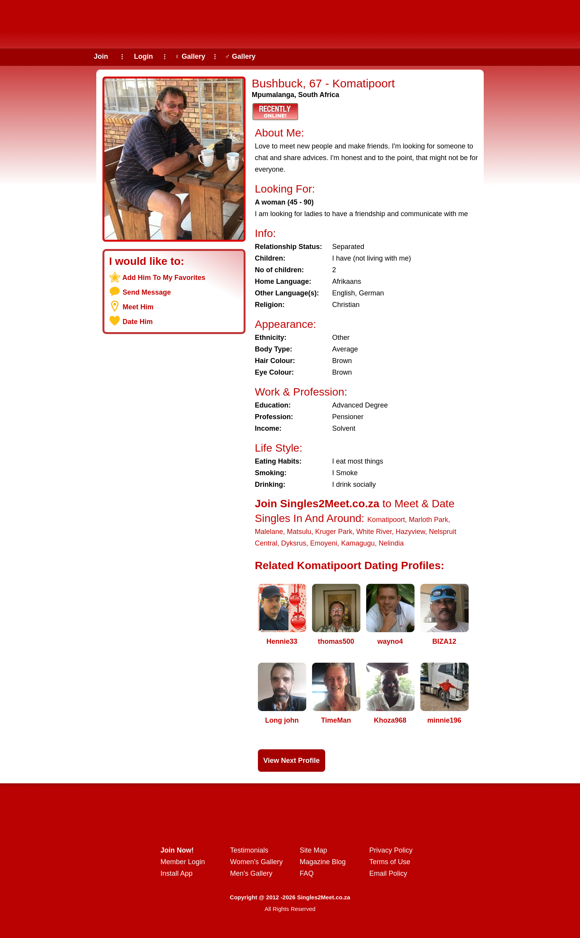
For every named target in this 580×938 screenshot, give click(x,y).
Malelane (269, 532)
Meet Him (138, 307)
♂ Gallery (240, 56)
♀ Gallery (189, 56)
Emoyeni (323, 543)
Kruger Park (333, 532)
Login (143, 56)
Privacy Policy (391, 850)
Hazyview (410, 532)
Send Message (147, 292)
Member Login (182, 862)
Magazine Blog (323, 862)
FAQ (307, 873)
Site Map (313, 850)
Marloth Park (428, 520)
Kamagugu (358, 543)
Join (101, 56)
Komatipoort (386, 520)
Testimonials (249, 850)
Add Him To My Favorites (163, 277)
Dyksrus (293, 543)
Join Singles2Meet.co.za (317, 504)
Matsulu (299, 532)
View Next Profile (291, 760)
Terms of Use (389, 862)
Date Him (138, 322)
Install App (176, 873)
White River (374, 532)
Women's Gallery (256, 862)
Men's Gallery (251, 873)
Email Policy (388, 873)
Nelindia (391, 543)
